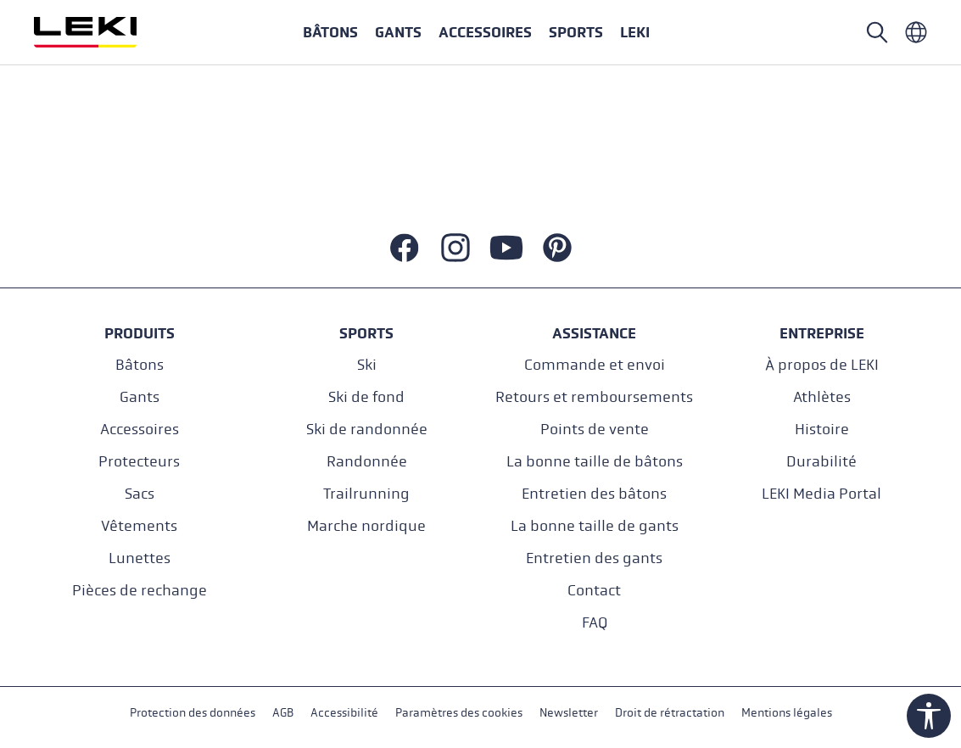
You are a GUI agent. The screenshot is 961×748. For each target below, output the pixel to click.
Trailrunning (366, 494)
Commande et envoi (594, 365)
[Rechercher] (877, 32)
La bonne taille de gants (595, 526)
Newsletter (568, 713)
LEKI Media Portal (821, 494)
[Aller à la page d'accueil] (103, 32)
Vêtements (139, 526)
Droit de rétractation (669, 713)
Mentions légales (786, 713)
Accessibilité (344, 713)
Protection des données (192, 713)
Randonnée (367, 462)
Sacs (139, 494)
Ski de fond (366, 397)
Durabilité (821, 462)
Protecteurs (139, 462)
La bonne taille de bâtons (594, 462)
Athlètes (822, 397)
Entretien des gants (594, 558)
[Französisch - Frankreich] (916, 32)
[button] (576, 32)
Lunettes (139, 558)
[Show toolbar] (929, 716)
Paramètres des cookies (458, 713)
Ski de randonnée (366, 429)
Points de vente (594, 429)
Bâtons (139, 365)
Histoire (822, 429)
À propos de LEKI (822, 365)
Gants (139, 397)
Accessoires (139, 429)
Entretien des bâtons (594, 494)
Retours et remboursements (594, 397)
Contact (594, 591)
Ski (367, 365)
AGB (282, 713)
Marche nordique (366, 526)
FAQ (594, 623)
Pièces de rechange (139, 591)
